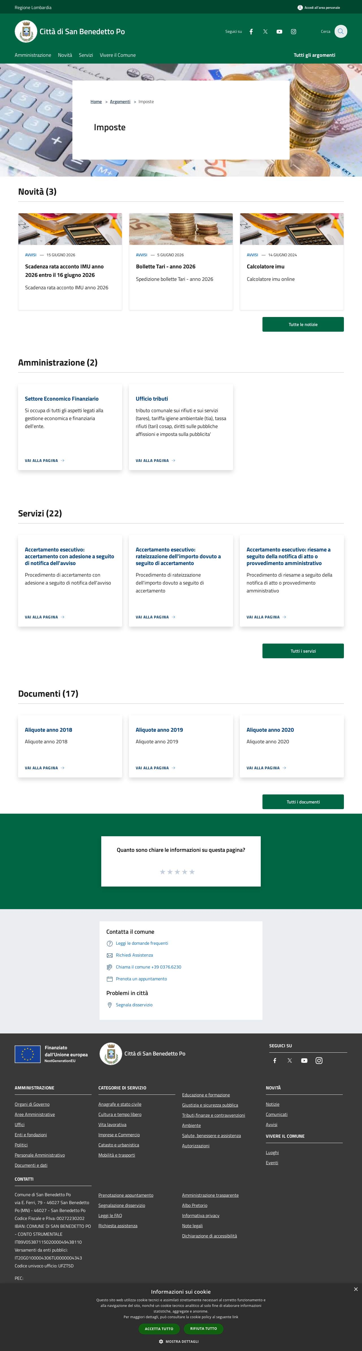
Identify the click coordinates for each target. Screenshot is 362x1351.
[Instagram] (290, 31)
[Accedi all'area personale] (318, 7)
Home (96, 101)
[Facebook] (247, 31)
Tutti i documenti (303, 801)
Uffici (20, 1124)
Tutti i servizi (303, 651)
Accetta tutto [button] (159, 1328)
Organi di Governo (32, 1104)
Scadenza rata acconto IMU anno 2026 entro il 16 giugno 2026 (64, 270)
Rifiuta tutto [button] (203, 1328)
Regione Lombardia (33, 7)
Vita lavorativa (112, 1124)
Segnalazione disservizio (121, 1205)
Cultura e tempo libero (119, 1114)
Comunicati (277, 1114)
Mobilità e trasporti (116, 1155)
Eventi (272, 1162)
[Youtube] (276, 31)
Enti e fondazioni (31, 1134)
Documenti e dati (31, 1165)
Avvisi (30, 255)
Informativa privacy (200, 1215)
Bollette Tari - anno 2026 (165, 266)
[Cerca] (340, 31)
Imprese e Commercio (119, 1134)
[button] (181, 1341)
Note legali (192, 1225)
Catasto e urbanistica (118, 1144)
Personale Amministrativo (40, 1155)
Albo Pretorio (194, 1205)
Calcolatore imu (266, 266)
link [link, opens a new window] (235, 1317)
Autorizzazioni (196, 1145)
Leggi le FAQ (110, 1215)
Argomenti (120, 101)
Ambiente (191, 1125)
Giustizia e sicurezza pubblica (210, 1105)
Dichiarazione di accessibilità (209, 1235)
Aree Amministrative (35, 1114)
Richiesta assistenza (117, 1225)
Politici (21, 1144)
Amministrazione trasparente (210, 1195)
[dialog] (181, 1317)
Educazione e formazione (206, 1094)
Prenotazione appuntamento (125, 1195)
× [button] (356, 1289)
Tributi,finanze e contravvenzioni (213, 1115)
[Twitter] (262, 31)
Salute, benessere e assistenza (211, 1135)
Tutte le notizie (303, 324)
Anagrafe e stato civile (119, 1104)
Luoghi (272, 1152)
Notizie (272, 1104)
